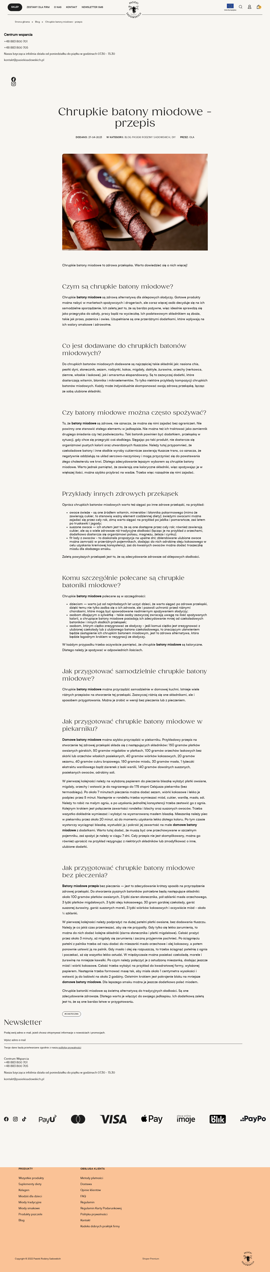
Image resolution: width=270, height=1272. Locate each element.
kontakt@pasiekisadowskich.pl (24, 60)
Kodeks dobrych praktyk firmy (100, 1226)
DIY (174, 137)
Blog (22, 1220)
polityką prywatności (69, 1047)
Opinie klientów (90, 1190)
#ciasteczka (72, 1014)
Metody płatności (91, 1178)
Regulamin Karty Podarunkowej (101, 1208)
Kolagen (24, 1190)
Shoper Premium (150, 1259)
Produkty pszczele (30, 1214)
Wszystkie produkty (31, 1178)
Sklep (15, 7)
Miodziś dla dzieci (30, 1196)
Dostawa (86, 1184)
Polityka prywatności (94, 1214)
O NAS (57, 7)
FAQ (83, 1196)
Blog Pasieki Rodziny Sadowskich (147, 137)
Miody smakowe (29, 1208)
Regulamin (87, 1202)
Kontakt (85, 1220)
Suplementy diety (30, 1184)
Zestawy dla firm (38, 7)
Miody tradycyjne (30, 1202)
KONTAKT (71, 7)
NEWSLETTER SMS (92, 7)
